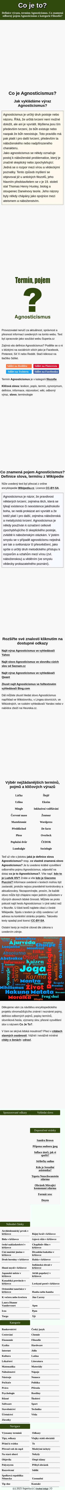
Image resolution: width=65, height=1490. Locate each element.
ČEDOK (46, 842)
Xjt (34, 1316)
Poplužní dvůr (19, 842)
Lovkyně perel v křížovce (45, 1283)
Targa (5, 1316)
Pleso (19, 835)
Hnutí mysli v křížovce (14, 1267)
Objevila (6, 1459)
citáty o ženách (11, 1039)
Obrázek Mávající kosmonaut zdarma (45, 1187)
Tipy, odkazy (9, 1438)
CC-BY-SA (52, 488)
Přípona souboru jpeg (45, 1146)
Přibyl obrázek (40, 1464)
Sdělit (35, 1470)
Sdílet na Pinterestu (46, 366)
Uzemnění (37, 1478)
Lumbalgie (19, 848)
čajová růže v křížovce (44, 1239)
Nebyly (36, 1454)
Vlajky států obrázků (43, 1438)
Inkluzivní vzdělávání (46, 808)
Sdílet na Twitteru (19, 371)
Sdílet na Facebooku (46, 371)
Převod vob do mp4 (12, 1448)
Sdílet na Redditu (19, 366)
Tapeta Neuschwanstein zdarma (45, 1178)
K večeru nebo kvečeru (14, 1297)
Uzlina (19, 802)
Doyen (45, 1200)
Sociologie (46, 848)
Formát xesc (45, 1194)
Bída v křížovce (10, 1239)
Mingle (19, 808)
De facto (46, 828)
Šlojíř (46, 795)
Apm (34, 1305)
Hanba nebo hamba (42, 1291)
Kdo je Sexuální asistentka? (45, 1169)
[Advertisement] (32, 55)
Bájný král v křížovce (44, 1233)
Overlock (46, 835)
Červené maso (19, 815)
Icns (4, 1310)
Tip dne (6, 1483)
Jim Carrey (38, 1297)
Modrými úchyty (41, 1448)
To (33, 1443)
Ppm (34, 1310)
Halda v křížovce (41, 1259)
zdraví (27, 1039)
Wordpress (46, 822)
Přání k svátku (10, 1443)
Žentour (46, 815)
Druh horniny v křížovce (15, 1259)
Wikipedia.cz (26, 488)
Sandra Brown (45, 1140)
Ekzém (46, 802)
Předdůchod (19, 828)
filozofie (52, 379)
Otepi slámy (38, 1459)
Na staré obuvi (10, 1454)
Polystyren (7, 1464)
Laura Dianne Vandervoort (9, 1304)
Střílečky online (45, 1161)
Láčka (19, 795)
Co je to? (32, 5)
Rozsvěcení (8, 1470)
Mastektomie (18, 822)
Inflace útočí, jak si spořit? (45, 1154)
